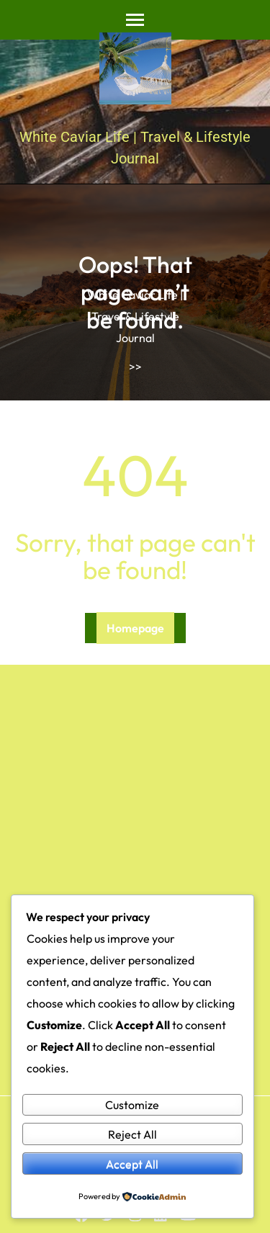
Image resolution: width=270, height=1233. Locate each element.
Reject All (132, 1134)
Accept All (132, 1164)
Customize (132, 1105)
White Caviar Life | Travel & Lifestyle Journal (135, 316)
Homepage (135, 628)
